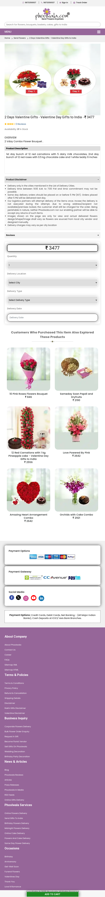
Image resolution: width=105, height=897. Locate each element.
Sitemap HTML (11, 669)
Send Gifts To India (14, 818)
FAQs (7, 659)
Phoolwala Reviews (14, 774)
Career (8, 654)
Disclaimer (10, 703)
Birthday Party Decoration (17, 756)
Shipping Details (12, 698)
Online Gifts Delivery (14, 799)
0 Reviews (21, 124)
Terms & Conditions (14, 683)
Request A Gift (11, 736)
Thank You (10, 881)
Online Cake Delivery (15, 833)
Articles (8, 779)
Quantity (12, 256)
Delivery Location (16, 273)
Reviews (52, 235)
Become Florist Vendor (16, 741)
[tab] (52, 179)
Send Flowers (20, 38)
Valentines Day (12, 876)
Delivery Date (14, 308)
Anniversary (10, 861)
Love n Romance (13, 886)
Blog (7, 769)
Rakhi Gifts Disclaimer (15, 708)
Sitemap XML (11, 664)
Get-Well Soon (12, 866)
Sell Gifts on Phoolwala (16, 746)
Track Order (80, 2)
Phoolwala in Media (14, 789)
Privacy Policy (11, 688)
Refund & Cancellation (16, 693)
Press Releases (12, 784)
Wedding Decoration (15, 751)
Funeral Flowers (12, 871)
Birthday (9, 856)
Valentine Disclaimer (15, 713)
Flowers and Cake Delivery (17, 838)
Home (7, 38)
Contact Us (10, 649)
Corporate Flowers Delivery (18, 726)
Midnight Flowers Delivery (17, 828)
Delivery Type (14, 290)
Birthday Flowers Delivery (17, 823)
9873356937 (29, 2)
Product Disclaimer (52, 179)
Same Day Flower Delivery (17, 843)
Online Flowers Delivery (16, 813)
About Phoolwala (13, 644)
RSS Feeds (9, 794)
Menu (52, 32)
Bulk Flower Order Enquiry (17, 731)
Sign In (64, 2)
